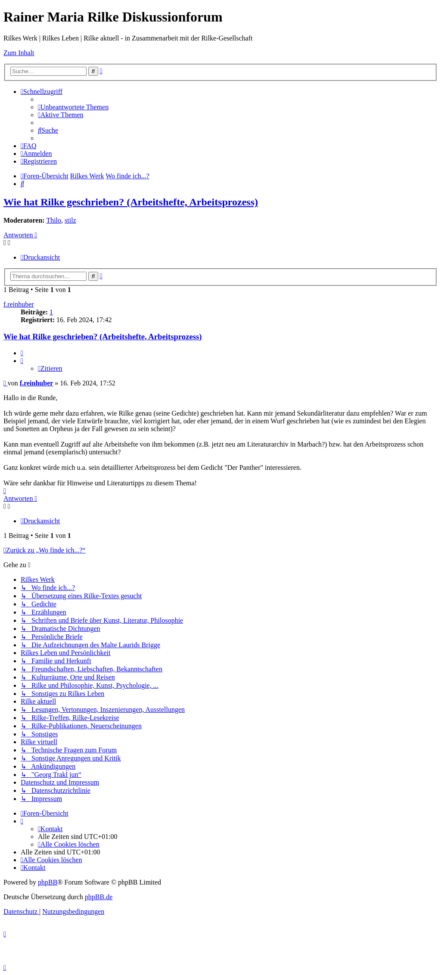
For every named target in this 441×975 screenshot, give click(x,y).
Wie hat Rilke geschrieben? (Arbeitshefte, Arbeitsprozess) (130, 202)
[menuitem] (73, 107)
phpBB (47, 882)
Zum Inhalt (18, 52)
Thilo (53, 220)
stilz (70, 220)
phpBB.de (98, 896)
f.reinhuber (18, 304)
